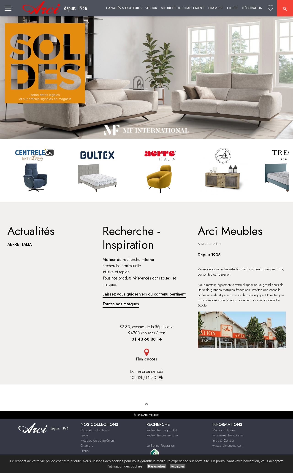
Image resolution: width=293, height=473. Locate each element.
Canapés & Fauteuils (124, 8)
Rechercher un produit (161, 430)
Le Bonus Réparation (160, 445)
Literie (232, 8)
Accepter (177, 466)
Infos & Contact (223, 440)
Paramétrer (156, 466)
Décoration (252, 8)
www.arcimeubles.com (227, 445)
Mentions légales (224, 430)
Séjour (151, 8)
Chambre (215, 8)
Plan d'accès (146, 359)
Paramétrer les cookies (228, 435)
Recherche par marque (162, 435)
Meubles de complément (182, 8)
